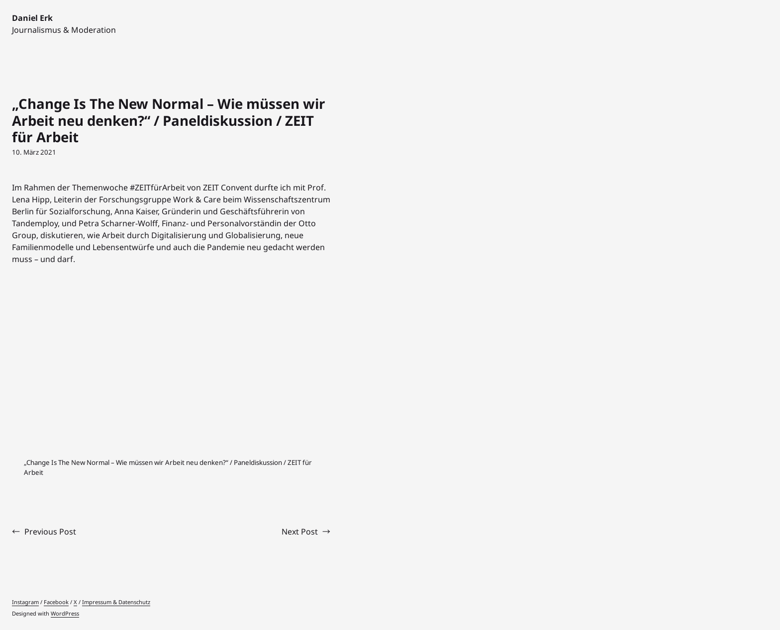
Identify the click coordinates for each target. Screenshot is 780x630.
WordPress (65, 613)
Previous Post (50, 531)
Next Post (300, 531)
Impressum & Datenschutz (116, 602)
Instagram (25, 602)
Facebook (56, 602)
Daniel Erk (32, 17)
